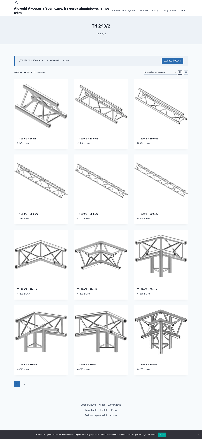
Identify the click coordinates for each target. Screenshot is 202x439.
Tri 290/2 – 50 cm (26, 138)
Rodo (114, 409)
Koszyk (156, 10)
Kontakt (144, 10)
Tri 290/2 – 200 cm (27, 213)
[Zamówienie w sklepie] (160, 72)
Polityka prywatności (96, 415)
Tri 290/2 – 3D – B (27, 364)
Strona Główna (88, 404)
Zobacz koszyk (172, 60)
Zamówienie (114, 404)
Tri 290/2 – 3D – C (87, 364)
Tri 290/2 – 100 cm (87, 138)
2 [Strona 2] (24, 383)
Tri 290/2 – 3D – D (147, 364)
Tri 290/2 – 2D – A (27, 289)
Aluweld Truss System (124, 10)
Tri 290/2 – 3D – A (147, 289)
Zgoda (162, 435)
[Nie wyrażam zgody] (198, 434)
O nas (183, 10)
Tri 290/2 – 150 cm (147, 138)
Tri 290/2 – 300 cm (147, 213)
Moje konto (170, 10)
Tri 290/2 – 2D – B (87, 289)
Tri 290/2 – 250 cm (87, 213)
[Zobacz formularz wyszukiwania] (16, 2)
